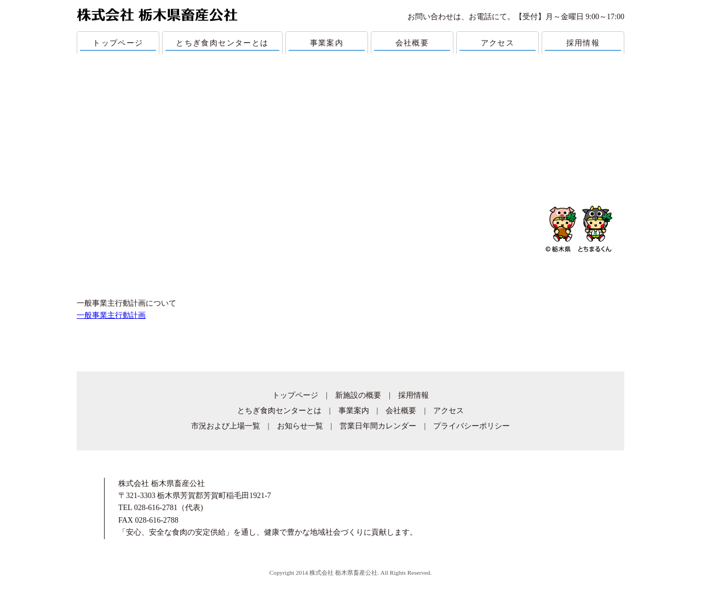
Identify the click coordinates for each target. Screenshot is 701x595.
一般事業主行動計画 (111, 315)
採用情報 (583, 43)
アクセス (498, 43)
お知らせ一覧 (300, 426)
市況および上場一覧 (225, 426)
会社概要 (412, 43)
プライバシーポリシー (471, 426)
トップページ (118, 43)
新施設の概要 (358, 395)
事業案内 (327, 43)
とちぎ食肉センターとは (222, 43)
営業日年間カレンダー (378, 426)
